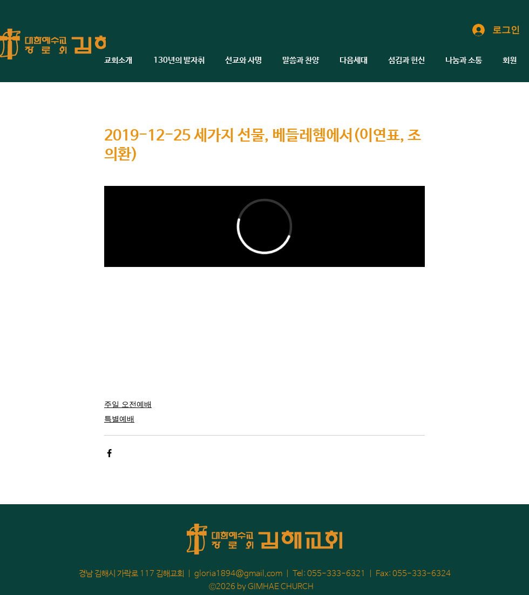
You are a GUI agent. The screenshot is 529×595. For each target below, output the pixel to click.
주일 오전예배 (128, 404)
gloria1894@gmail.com (238, 573)
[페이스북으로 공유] (109, 453)
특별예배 (119, 418)
